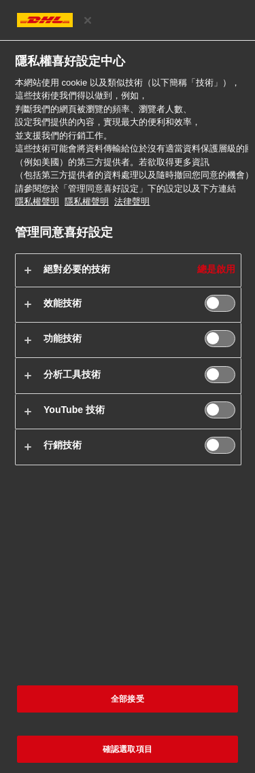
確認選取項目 (127, 749)
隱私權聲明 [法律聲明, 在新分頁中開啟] (87, 201)
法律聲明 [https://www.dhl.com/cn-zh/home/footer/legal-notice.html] (132, 201)
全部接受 (127, 699)
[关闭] (88, 20)
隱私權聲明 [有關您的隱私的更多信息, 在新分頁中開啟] (37, 201)
